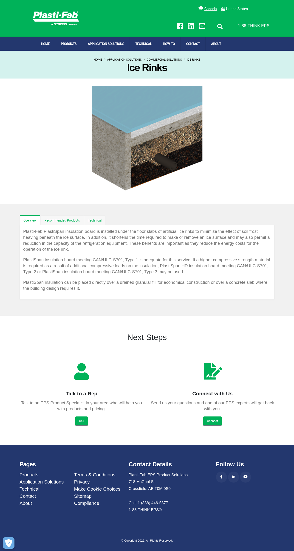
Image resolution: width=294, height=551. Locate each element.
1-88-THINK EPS (253, 25)
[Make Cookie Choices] (8, 543)
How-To (169, 44)
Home (45, 44)
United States (237, 9)
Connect (212, 421)
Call (81, 421)
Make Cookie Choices (97, 489)
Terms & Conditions (95, 474)
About (216, 44)
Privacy (82, 481)
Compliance (86, 503)
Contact (193, 44)
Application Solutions (106, 44)
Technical (143, 44)
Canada (210, 9)
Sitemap (83, 496)
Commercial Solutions (164, 59)
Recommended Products (62, 220)
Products (68, 44)
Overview (30, 220)
